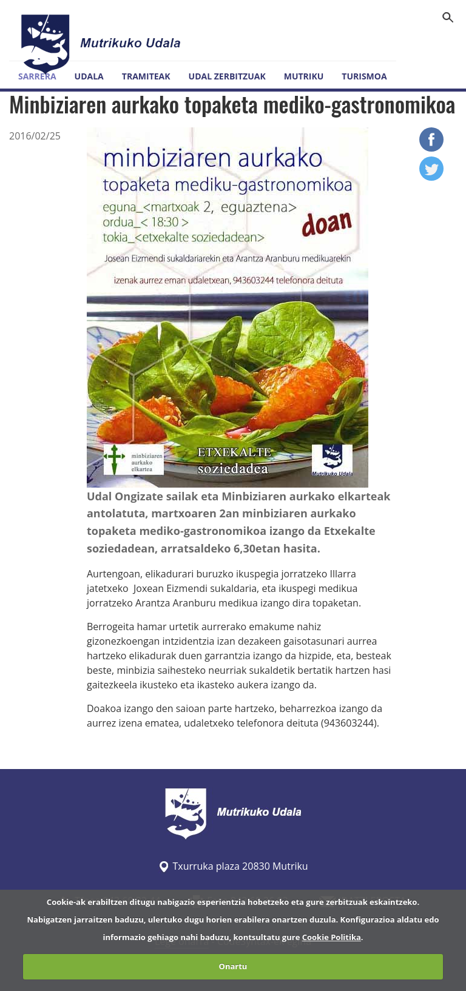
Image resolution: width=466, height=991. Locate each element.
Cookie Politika (331, 937)
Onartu (233, 966)
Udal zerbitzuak (227, 76)
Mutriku (304, 76)
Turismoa (364, 76)
